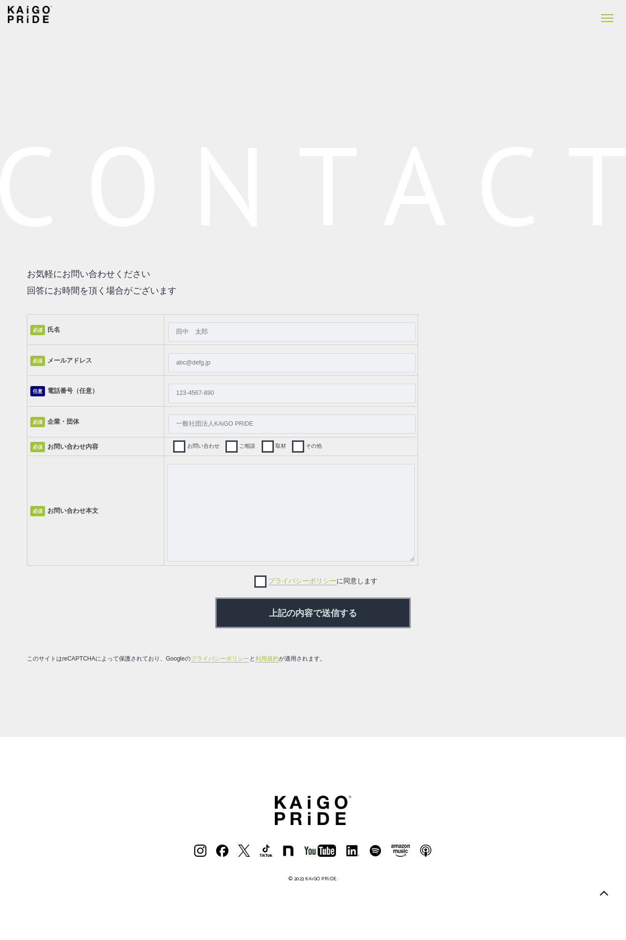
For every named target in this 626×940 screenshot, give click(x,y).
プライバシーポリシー (302, 581)
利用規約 (267, 658)
